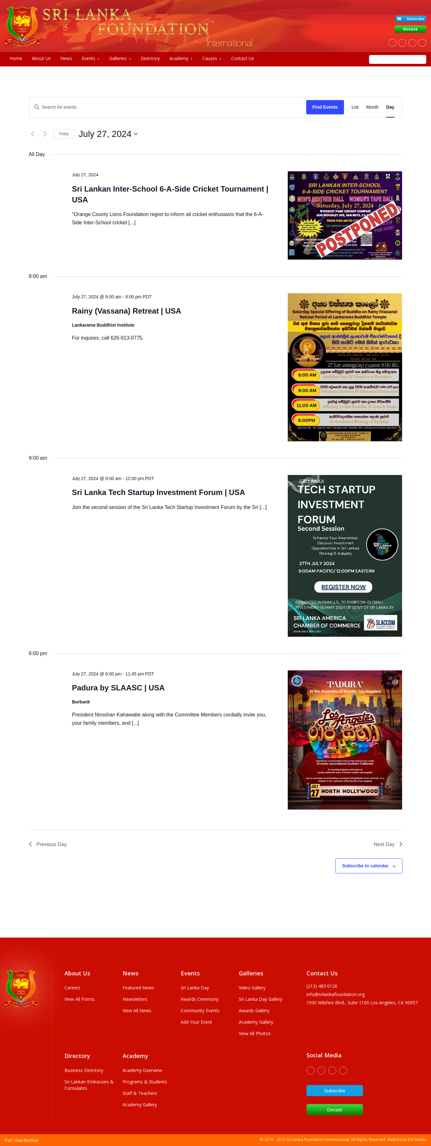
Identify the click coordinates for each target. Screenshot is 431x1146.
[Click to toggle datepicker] (108, 134)
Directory (150, 58)
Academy (181, 58)
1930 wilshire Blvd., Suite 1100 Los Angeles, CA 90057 (362, 1003)
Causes (212, 58)
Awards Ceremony (200, 999)
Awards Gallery (254, 1010)
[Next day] (45, 134)
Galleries (120, 58)
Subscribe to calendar (365, 865)
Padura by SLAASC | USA (118, 687)
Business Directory (83, 1070)
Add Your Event (196, 1022)
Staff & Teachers (140, 1093)
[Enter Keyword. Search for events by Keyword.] (167, 107)
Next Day (388, 844)
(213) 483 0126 (321, 986)
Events (91, 58)
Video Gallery (252, 988)
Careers (72, 988)
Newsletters (135, 999)
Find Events (325, 107)
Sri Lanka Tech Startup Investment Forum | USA (158, 492)
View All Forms (79, 999)
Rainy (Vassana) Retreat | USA (126, 311)
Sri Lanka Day (195, 988)
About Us (41, 58)
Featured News (138, 988)
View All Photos (255, 1033)
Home (16, 58)
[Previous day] (33, 134)
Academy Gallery (256, 1022)
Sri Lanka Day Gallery (260, 999)
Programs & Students (145, 1082)
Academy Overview (142, 1070)
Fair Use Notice (21, 1140)
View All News (137, 1010)
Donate (410, 29)
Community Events (200, 1010)
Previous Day (48, 844)
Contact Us (242, 58)
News (66, 58)
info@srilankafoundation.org (335, 994)
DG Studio (417, 1139)
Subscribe (415, 19)
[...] (131, 222)
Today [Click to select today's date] (64, 134)
